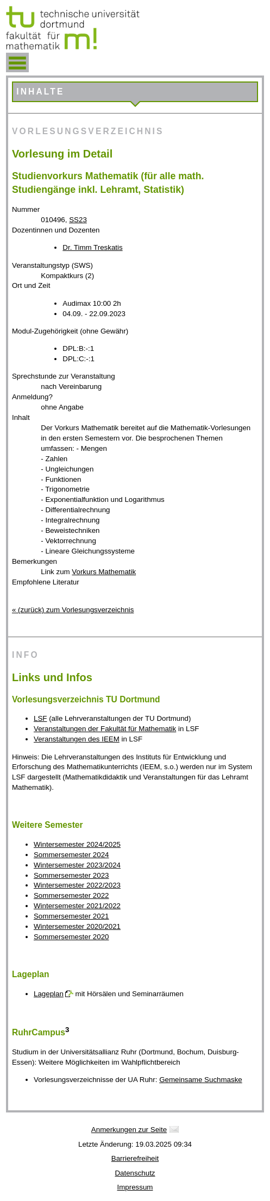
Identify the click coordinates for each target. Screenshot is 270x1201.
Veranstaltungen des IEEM (77, 739)
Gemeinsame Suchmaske (200, 1080)
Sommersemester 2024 (71, 855)
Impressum (135, 1187)
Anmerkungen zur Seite (129, 1129)
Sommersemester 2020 (71, 937)
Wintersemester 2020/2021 (77, 926)
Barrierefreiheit (135, 1158)
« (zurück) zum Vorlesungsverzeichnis (73, 610)
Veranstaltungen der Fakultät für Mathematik (105, 729)
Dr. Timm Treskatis (92, 247)
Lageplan (49, 994)
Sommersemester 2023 (71, 875)
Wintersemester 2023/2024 (77, 865)
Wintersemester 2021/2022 (77, 906)
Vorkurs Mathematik (104, 572)
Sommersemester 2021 (71, 916)
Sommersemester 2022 (71, 895)
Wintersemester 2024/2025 (77, 844)
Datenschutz (135, 1173)
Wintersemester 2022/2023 (77, 885)
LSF (40, 718)
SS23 (78, 220)
